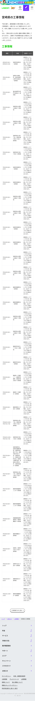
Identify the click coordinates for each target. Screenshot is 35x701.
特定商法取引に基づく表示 (10, 689)
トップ (3, 619)
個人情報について (17, 682)
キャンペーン (6, 661)
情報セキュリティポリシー (10, 685)
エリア (4, 656)
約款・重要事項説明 (19, 676)
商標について (6, 682)
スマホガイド (6, 666)
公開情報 (23, 679)
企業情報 (4, 679)
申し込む (26, 9)
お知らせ (5, 671)
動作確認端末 (6, 646)
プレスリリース (14, 679)
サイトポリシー (6, 676)
